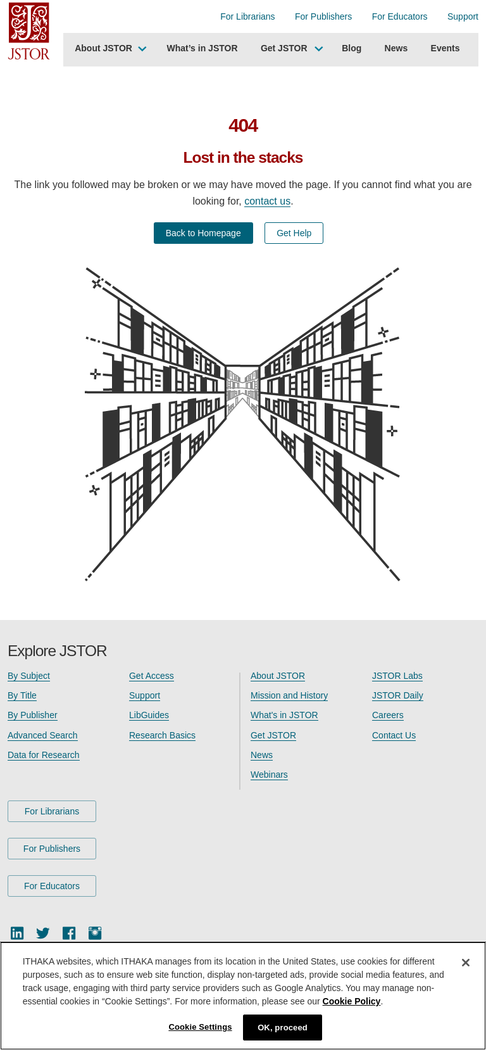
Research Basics (162, 735)
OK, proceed (283, 1029)
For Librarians (247, 16)
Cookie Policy (352, 1003)
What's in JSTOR (284, 715)
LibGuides (149, 715)
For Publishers (323, 16)
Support (462, 16)
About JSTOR (103, 48)
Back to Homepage (203, 233)
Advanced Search (43, 735)
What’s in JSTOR (202, 48)
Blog (351, 48)
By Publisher (33, 715)
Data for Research (44, 755)
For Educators (400, 16)
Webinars (269, 774)
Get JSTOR (284, 48)
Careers (388, 715)
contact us (267, 201)
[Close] (466, 964)
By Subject (29, 676)
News (396, 48)
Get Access (151, 676)
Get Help (294, 233)
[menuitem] (109, 50)
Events (445, 48)
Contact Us (394, 735)
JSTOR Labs (397, 676)
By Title (22, 695)
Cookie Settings (200, 1029)
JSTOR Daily (397, 695)
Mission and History (289, 695)
